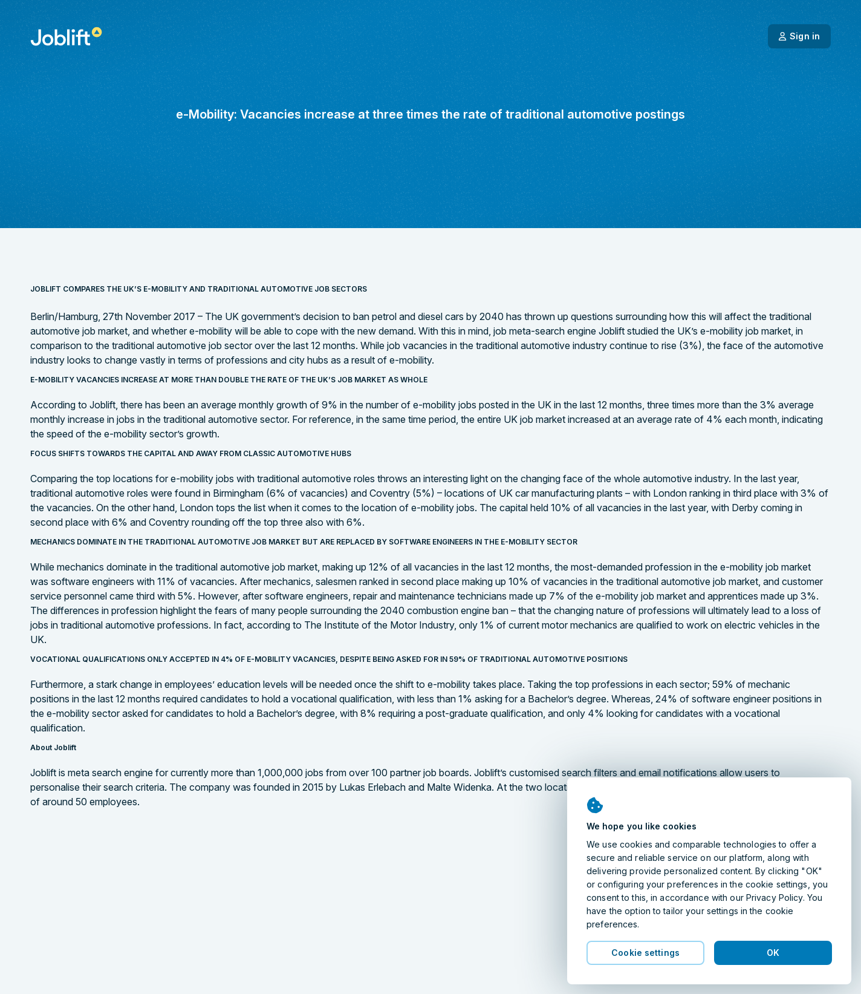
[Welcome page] (66, 36)
